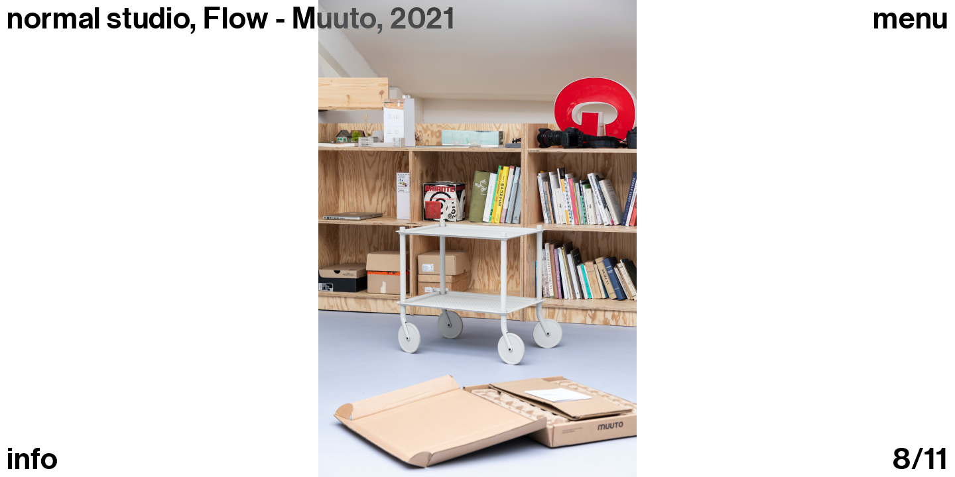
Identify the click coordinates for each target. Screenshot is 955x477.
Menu (910, 19)
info (32, 459)
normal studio (98, 18)
